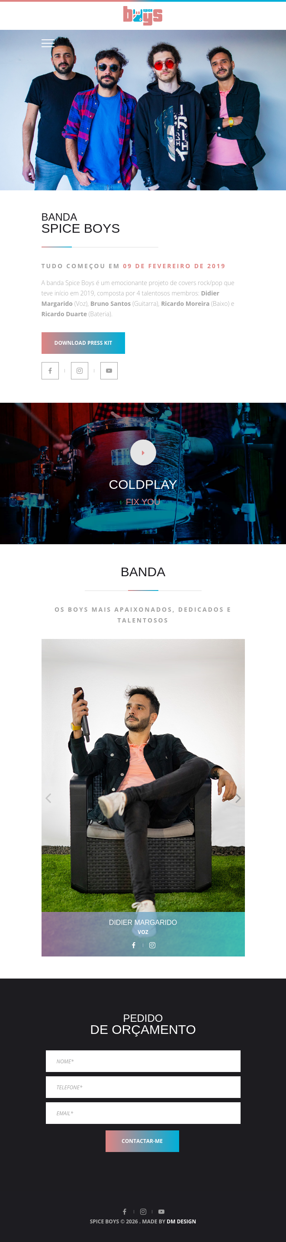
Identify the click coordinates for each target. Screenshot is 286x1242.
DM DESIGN (181, 1221)
